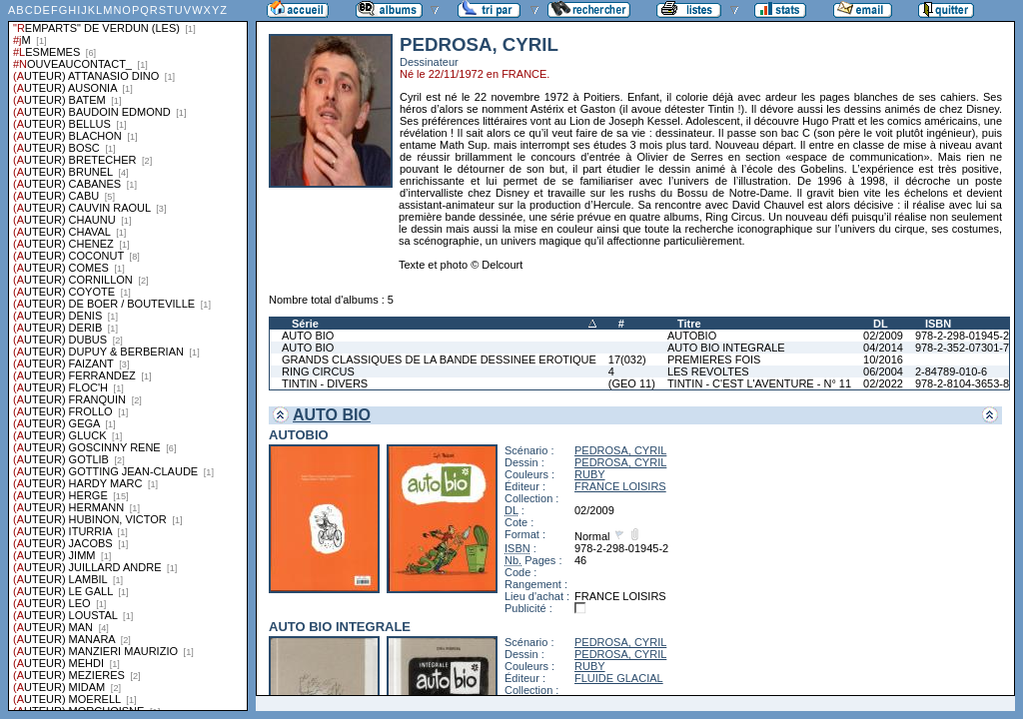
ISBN (938, 324)
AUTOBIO (691, 336)
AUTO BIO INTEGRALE (726, 348)
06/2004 (883, 371)
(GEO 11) (631, 383)
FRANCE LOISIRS (620, 486)
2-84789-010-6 (951, 371)
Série (305, 324)
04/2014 (883, 348)
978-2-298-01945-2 (962, 336)
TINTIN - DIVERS (325, 383)
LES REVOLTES (708, 371)
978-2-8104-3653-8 (962, 383)
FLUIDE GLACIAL (618, 678)
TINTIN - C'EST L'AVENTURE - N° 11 (759, 383)
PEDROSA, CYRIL (620, 450)
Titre (689, 324)
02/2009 (883, 336)
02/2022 (883, 383)
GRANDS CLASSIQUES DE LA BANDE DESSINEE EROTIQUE (439, 359)
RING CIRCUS (318, 371)
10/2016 (883, 359)
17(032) (627, 359)
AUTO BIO (308, 336)
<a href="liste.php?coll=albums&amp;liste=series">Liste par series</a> (128, 355)
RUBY (589, 474)
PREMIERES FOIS (714, 359)
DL (880, 324)
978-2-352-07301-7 (962, 348)
